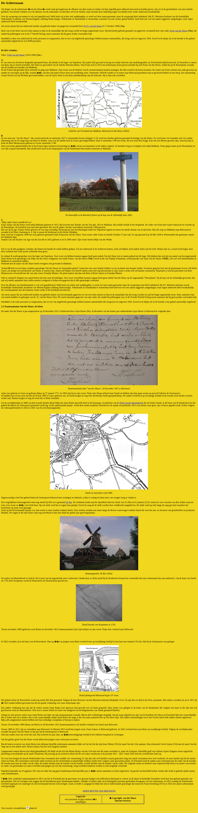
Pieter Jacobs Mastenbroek (131, 403)
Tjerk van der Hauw (16, 55)
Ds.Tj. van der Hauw (93, 26)
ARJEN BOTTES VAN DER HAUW (99, 791)
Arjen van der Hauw (178, 31)
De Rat (69, 502)
